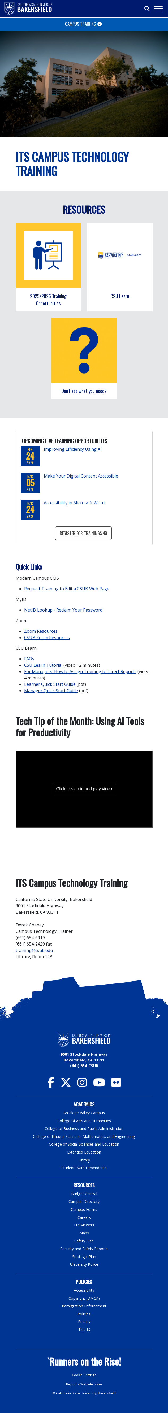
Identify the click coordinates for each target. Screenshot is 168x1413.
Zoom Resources (41, 631)
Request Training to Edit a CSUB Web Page (66, 589)
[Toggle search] (147, 8)
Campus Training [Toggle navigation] (80, 23)
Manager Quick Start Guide (51, 691)
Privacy (84, 1321)
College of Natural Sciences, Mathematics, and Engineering (84, 1136)
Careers (84, 1217)
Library (84, 1160)
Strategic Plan (84, 1256)
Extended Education (84, 1152)
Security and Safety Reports (84, 1248)
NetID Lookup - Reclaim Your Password (63, 610)
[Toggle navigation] (158, 8)
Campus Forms (84, 1209)
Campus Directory (84, 1201)
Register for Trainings (81, 533)
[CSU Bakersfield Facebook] (50, 1084)
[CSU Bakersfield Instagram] (82, 1084)
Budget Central (84, 1193)
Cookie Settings (84, 1375)
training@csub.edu (34, 950)
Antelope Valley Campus (84, 1112)
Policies (84, 1313)
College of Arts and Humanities (84, 1120)
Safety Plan (84, 1240)
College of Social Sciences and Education (84, 1144)
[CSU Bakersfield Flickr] (116, 1084)
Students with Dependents (84, 1167)
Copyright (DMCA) (84, 1298)
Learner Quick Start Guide (50, 684)
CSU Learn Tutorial (43, 665)
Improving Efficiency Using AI (73, 449)
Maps (84, 1233)
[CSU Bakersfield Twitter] (65, 1084)
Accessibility (84, 1290)
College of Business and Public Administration (84, 1128)
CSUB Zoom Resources (47, 637)
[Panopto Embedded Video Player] (84, 789)
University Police (84, 1264)
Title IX (84, 1329)
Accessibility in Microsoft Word (74, 503)
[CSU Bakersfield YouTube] (99, 1084)
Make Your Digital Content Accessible (81, 476)
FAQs (29, 659)
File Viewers (84, 1225)
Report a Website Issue (84, 1384)
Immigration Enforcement (84, 1305)
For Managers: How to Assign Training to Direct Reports (80, 671)
